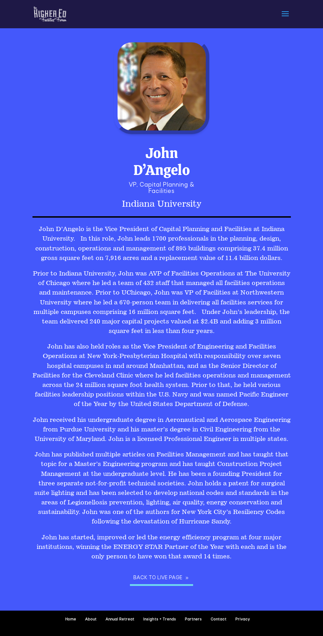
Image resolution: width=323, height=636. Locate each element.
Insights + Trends (159, 620)
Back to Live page (158, 578)
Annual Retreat (120, 620)
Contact (219, 620)
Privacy (242, 620)
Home (70, 620)
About (91, 620)
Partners (193, 620)
